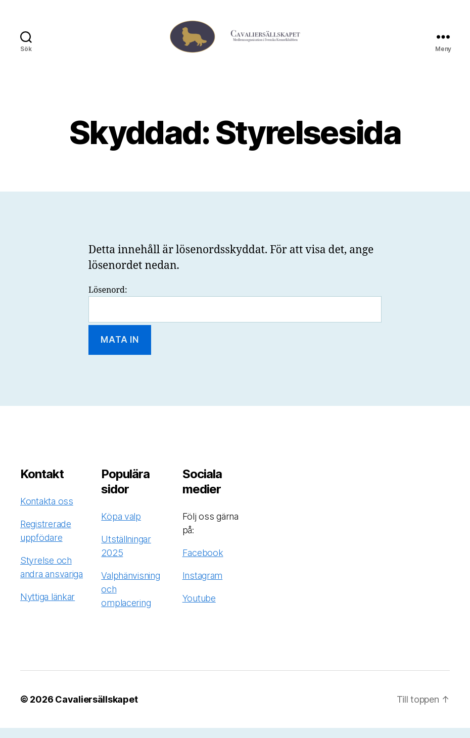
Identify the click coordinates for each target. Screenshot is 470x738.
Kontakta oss (46, 511)
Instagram (202, 585)
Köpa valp (121, 526)
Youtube (199, 608)
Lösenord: (235, 314)
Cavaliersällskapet (96, 709)
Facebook (202, 563)
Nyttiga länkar (47, 607)
